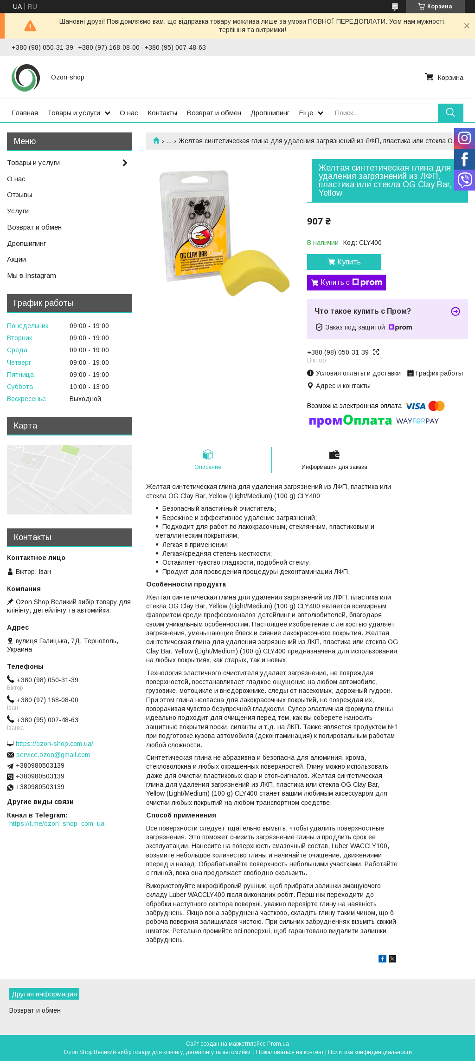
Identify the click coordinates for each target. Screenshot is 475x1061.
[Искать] (450, 113)
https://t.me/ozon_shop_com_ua (56, 823)
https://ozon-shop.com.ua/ (54, 743)
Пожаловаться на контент (290, 1052)
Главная (25, 113)
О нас (129, 113)
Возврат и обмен (213, 113)
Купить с (351, 282)
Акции (16, 259)
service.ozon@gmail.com (53, 754)
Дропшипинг (269, 113)
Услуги (18, 211)
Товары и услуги (73, 113)
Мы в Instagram (31, 275)
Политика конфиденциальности (370, 1052)
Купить (349, 262)
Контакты (162, 113)
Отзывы (19, 194)
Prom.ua (278, 1044)
